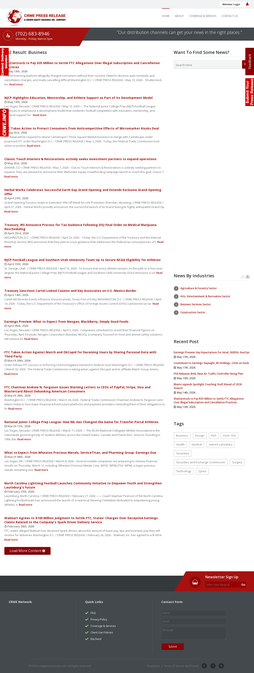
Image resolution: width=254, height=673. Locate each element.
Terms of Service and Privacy (181, 666)
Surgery (237, 456)
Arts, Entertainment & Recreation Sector (205, 296)
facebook (212, 666)
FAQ (93, 613)
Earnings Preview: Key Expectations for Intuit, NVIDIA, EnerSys (211, 346)
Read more (16, 84)
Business (182, 429)
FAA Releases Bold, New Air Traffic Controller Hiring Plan (208, 367)
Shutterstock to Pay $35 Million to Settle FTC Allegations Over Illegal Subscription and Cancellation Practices (209, 394)
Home (166, 16)
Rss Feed (96, 639)
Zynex (202, 465)
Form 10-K (229, 429)
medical (197, 438)
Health (180, 438)
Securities (182, 447)
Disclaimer (153, 666)
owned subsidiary (221, 438)
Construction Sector (192, 312)
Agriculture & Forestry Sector (198, 288)
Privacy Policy (99, 619)
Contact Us (229, 16)
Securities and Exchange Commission (200, 456)
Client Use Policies (102, 632)
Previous (243, 277)
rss (221, 666)
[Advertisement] (212, 107)
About (179, 16)
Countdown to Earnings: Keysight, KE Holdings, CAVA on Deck (211, 357)
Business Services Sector (195, 304)
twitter (204, 666)
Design (199, 429)
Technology (183, 465)
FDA (213, 429)
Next (248, 277)
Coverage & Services (202, 16)
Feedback (249, 61)
